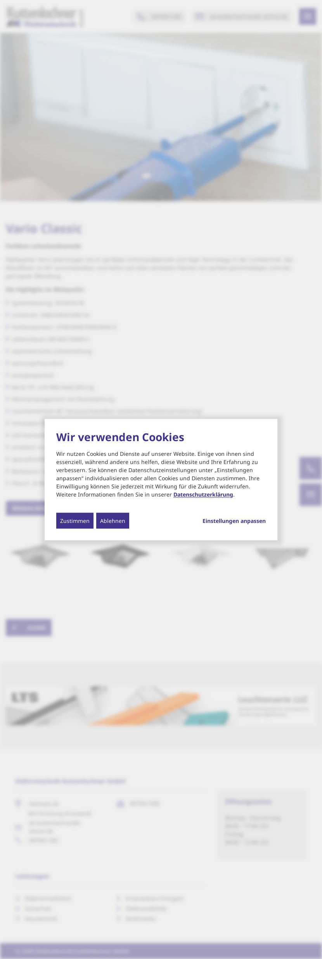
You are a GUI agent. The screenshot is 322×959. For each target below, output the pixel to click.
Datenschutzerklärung (203, 494)
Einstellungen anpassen (234, 520)
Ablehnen (112, 520)
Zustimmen (75, 520)
